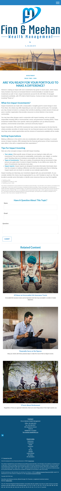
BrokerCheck (31, 460)
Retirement (30, 441)
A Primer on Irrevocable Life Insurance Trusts (30, 295)
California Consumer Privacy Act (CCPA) (44, 472)
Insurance (30, 446)
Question (6, 223)
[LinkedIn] (30, 42)
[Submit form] (7, 239)
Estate (30, 444)
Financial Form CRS (7, 458)
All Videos (30, 455)
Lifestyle (30, 451)
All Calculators (30, 456)
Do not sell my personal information (33, 473)
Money (30, 450)
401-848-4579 (30, 46)
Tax (30, 448)
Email (6, 213)
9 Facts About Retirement (30, 405)
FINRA (7, 480)
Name (6, 203)
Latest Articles (30, 453)
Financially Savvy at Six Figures (30, 351)
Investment (30, 443)
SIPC (10, 480)
